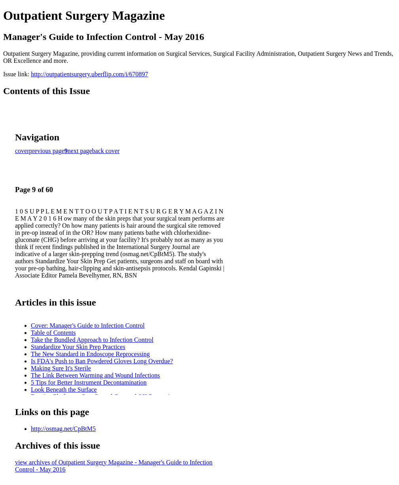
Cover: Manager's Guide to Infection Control (88, 325)
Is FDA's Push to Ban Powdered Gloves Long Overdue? (102, 361)
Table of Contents (53, 332)
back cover (106, 150)
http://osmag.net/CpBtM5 (63, 428)
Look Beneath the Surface (64, 389)
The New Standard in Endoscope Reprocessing (90, 354)
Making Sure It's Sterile (61, 368)
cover (22, 150)
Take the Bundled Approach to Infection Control (92, 339)
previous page (46, 150)
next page (80, 150)
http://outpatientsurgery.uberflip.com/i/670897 (89, 74)
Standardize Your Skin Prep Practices (78, 346)
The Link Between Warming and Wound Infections (95, 375)
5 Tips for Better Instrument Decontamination (89, 382)
